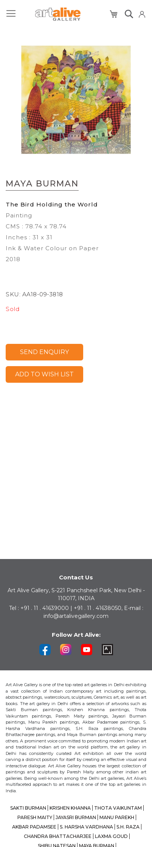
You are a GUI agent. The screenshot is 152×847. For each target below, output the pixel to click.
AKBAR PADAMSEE (34, 827)
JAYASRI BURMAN (76, 817)
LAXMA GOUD (111, 836)
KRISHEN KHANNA (70, 808)
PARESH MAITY (34, 817)
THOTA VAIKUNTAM (118, 808)
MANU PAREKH (116, 817)
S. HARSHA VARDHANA (86, 827)
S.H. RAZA (128, 827)
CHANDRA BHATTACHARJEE (58, 836)
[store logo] (58, 14)
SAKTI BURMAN (28, 808)
